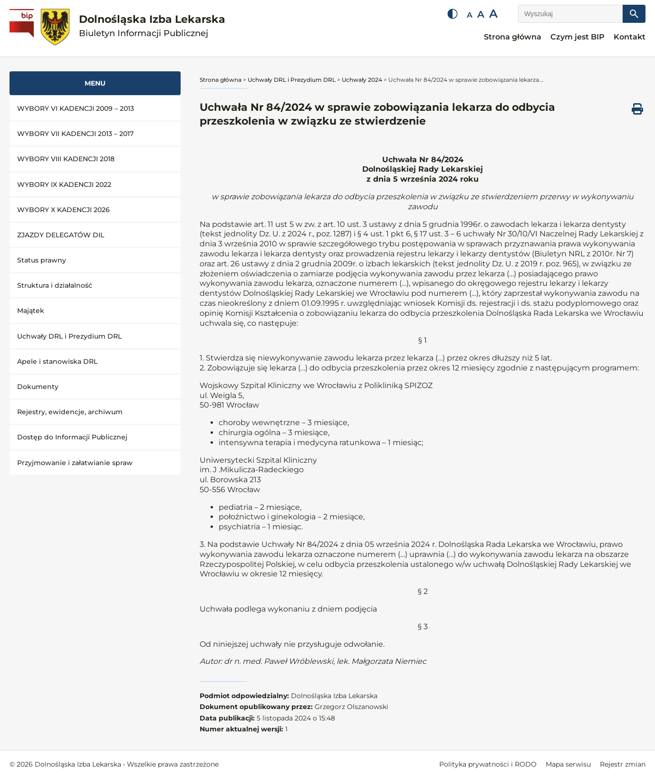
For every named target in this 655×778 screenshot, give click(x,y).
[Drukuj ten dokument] (637, 109)
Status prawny (41, 260)
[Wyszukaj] (570, 14)
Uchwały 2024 (362, 79)
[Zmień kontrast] (452, 13)
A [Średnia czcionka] (480, 14)
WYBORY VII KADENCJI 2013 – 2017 (75, 133)
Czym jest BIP (577, 36)
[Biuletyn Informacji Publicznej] (23, 28)
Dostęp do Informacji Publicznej (72, 437)
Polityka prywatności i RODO (488, 764)
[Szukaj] (634, 14)
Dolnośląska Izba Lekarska (152, 26)
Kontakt (629, 36)
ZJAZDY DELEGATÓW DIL (60, 235)
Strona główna (512, 36)
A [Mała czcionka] (469, 14)
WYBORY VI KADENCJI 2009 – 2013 (75, 108)
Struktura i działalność (54, 285)
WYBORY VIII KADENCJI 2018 (66, 159)
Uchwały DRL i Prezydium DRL (69, 336)
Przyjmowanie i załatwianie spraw (75, 462)
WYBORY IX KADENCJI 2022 (64, 184)
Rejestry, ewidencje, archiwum (70, 412)
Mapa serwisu (568, 764)
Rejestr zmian (622, 764)
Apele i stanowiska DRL (57, 361)
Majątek (30, 310)
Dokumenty (37, 386)
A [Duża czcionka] (493, 13)
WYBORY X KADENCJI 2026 (63, 209)
